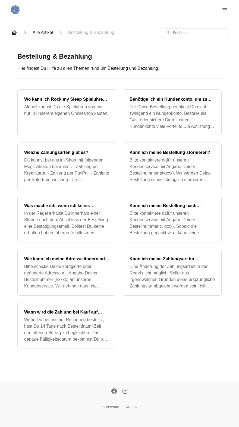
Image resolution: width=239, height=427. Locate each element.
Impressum (109, 407)
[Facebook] (114, 392)
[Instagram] (125, 392)
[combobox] (195, 32)
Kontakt (132, 407)
